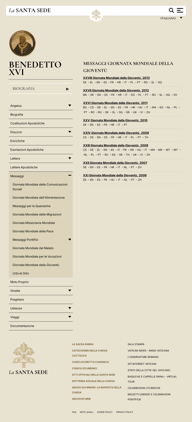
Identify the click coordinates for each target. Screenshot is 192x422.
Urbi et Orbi (21, 273)
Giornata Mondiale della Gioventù (36, 265)
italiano (169, 19)
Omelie (15, 291)
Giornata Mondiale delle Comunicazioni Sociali (40, 187)
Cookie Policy (104, 412)
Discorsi (16, 132)
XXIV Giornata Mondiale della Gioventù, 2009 (116, 133)
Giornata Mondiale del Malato (33, 248)
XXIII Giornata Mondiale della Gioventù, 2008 (115, 145)
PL (132, 82)
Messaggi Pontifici (25, 239)
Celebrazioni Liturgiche (144, 387)
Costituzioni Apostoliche (27, 123)
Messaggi (17, 176)
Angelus (16, 106)
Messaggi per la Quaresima (31, 206)
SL (152, 82)
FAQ (74, 412)
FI (119, 149)
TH (146, 137)
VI (141, 112)
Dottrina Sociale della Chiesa (93, 381)
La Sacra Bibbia (83, 344)
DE (84, 82)
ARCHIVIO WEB (81, 398)
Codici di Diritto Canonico (90, 361)
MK (160, 149)
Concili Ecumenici (84, 368)
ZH (175, 94)
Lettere (15, 158)
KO (133, 94)
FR (112, 82)
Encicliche (17, 141)
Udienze (16, 308)
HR (119, 82)
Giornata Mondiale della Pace (33, 231)
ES (105, 82)
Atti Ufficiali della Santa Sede (93, 374)
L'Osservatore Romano (143, 356)
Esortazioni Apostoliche (27, 150)
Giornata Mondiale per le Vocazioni (37, 256)
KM (154, 107)
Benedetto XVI (35, 68)
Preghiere (17, 299)
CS (92, 107)
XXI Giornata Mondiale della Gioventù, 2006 (115, 175)
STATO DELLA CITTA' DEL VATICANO (149, 370)
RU (100, 112)
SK (107, 112)
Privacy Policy (124, 412)
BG (85, 107)
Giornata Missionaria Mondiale (34, 223)
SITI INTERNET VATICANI (142, 363)
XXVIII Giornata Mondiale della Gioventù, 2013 (116, 78)
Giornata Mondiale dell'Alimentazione (39, 197)
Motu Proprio (19, 282)
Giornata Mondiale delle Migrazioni (37, 214)
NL (168, 107)
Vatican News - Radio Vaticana (148, 350)
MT (168, 149)
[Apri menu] (179, 10)
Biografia (41, 88)
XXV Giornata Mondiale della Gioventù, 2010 (115, 120)
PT (138, 82)
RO (146, 82)
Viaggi (14, 317)
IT (125, 82)
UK (135, 112)
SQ (160, 82)
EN (98, 82)
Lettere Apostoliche (24, 167)
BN (85, 94)
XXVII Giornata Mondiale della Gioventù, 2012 (116, 90)
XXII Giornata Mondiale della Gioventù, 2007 (115, 163)
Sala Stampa (136, 344)
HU (140, 107)
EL (91, 82)
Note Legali (86, 412)
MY (176, 149)
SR (128, 112)
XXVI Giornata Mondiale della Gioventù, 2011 (115, 103)
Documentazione (22, 326)
